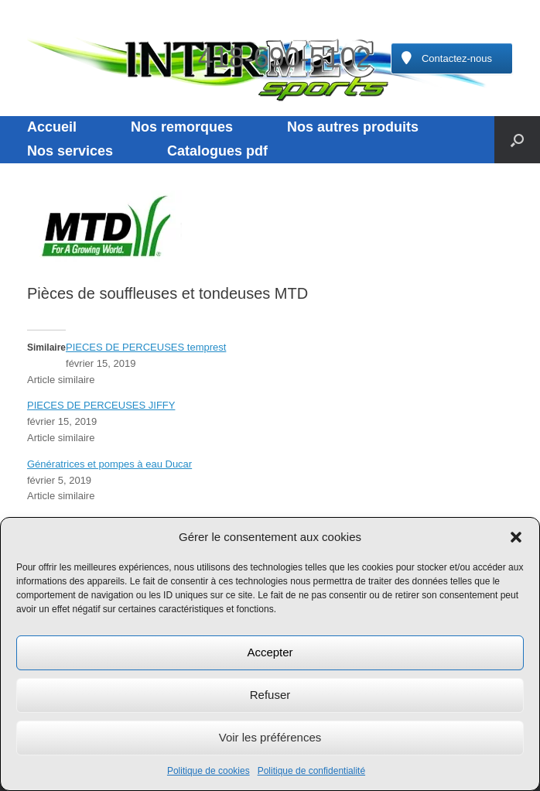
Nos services (70, 151)
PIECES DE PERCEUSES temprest (146, 347)
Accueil (52, 127)
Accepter (269, 652)
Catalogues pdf (217, 151)
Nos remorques (182, 127)
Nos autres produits (353, 127)
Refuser (270, 694)
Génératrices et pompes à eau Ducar (109, 464)
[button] (516, 537)
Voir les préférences (270, 737)
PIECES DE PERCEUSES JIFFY (101, 405)
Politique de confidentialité (311, 770)
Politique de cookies (208, 770)
